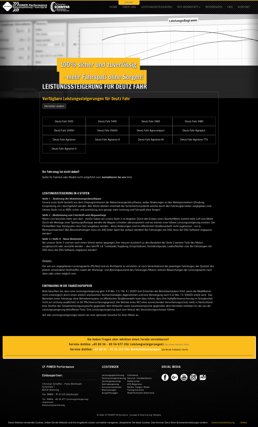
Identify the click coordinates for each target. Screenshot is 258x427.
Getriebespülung (110, 384)
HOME (113, 6)
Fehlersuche (133, 381)
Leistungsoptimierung (113, 375)
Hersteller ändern (54, 106)
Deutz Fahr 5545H (64, 130)
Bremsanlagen (109, 390)
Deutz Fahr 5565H (107, 130)
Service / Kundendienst (139, 378)
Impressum (47, 402)
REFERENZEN (214, 6)
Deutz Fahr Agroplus (194, 130)
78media (157, 415)
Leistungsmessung (111, 381)
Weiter (243, 422)
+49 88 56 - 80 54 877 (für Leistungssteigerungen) (128, 344)
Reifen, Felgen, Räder (138, 387)
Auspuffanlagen (110, 392)
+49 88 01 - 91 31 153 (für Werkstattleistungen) (127, 349)
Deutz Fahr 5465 (151, 121)
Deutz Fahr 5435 (64, 121)
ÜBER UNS (129, 6)
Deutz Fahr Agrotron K (107, 139)
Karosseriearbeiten (112, 387)
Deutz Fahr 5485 (194, 121)
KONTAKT (129, 2)
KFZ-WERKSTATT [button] (188, 6)
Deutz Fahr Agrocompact (151, 130)
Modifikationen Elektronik (140, 392)
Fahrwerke (132, 375)
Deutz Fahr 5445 (107, 121)
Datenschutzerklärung (53, 405)
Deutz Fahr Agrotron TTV (194, 139)
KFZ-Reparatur (134, 384)
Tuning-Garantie (135, 390)
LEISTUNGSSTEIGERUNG (156, 6)
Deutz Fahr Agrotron (64, 139)
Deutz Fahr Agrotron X (64, 148)
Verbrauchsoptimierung (114, 378)
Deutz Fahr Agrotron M (150, 139)
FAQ (230, 6)
